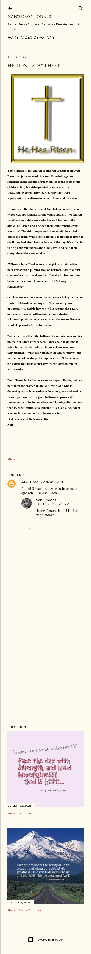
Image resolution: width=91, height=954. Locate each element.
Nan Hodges (45, 500)
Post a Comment (30, 910)
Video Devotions (38, 37)
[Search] (81, 7)
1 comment (26, 813)
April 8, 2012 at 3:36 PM (53, 504)
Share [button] (11, 458)
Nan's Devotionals (29, 16)
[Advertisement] (45, 685)
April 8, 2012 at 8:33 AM (49, 481)
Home (13, 37)
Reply (26, 528)
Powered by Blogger (45, 939)
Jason (26, 482)
